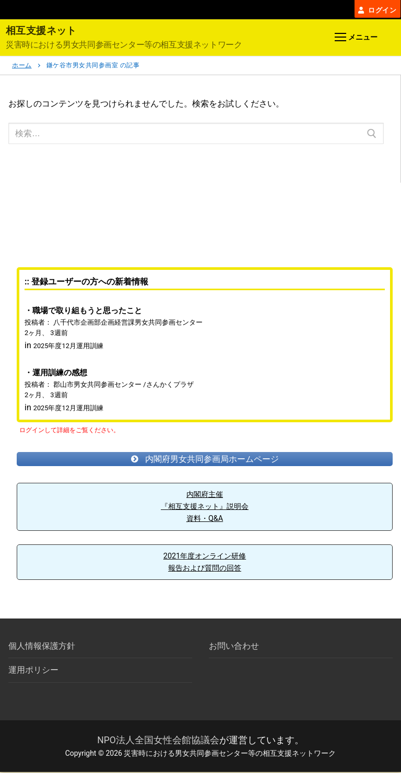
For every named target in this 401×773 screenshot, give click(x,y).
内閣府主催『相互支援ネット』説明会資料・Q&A (205, 508)
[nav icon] (356, 39)
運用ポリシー (33, 671)
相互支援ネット (43, 32)
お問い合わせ (234, 647)
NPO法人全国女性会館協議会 (158, 741)
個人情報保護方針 (41, 647)
